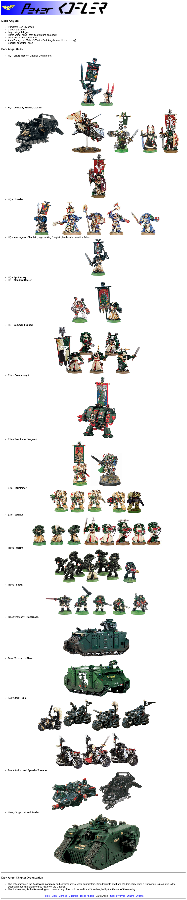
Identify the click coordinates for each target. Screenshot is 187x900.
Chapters (73, 896)
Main (54, 896)
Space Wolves (117, 896)
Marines (63, 896)
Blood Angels (87, 896)
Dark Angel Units (12, 49)
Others (130, 896)
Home (47, 896)
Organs (139, 896)
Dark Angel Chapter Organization (22, 877)
